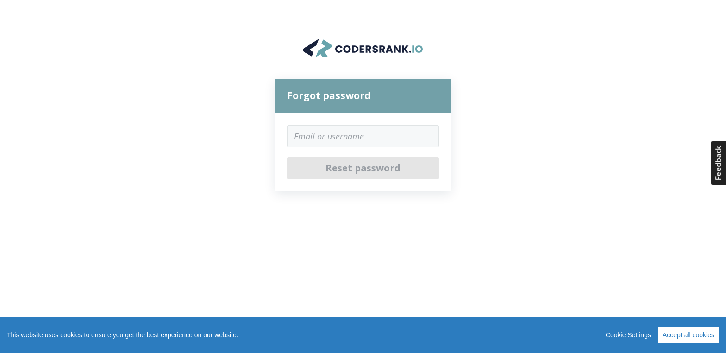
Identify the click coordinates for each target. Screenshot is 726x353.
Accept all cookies (688, 335)
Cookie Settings (628, 335)
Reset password (363, 168)
